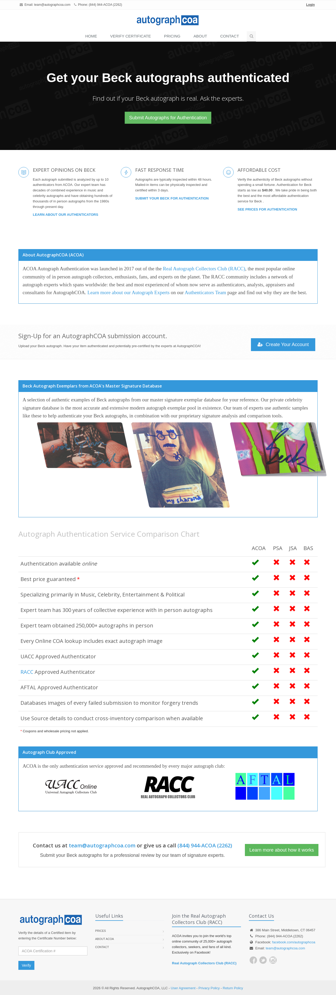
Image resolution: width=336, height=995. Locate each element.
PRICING (172, 36)
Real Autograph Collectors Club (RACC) (204, 268)
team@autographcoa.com (52, 5)
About (200, 36)
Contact (229, 36)
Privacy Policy (209, 988)
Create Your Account (283, 344)
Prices (100, 930)
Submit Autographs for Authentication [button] (168, 117)
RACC (26, 671)
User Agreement (183, 988)
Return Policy (233, 988)
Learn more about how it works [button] (281, 850)
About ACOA (104, 938)
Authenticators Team (205, 292)
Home (91, 36)
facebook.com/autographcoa (293, 942)
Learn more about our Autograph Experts (128, 292)
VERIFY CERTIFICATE (130, 36)
